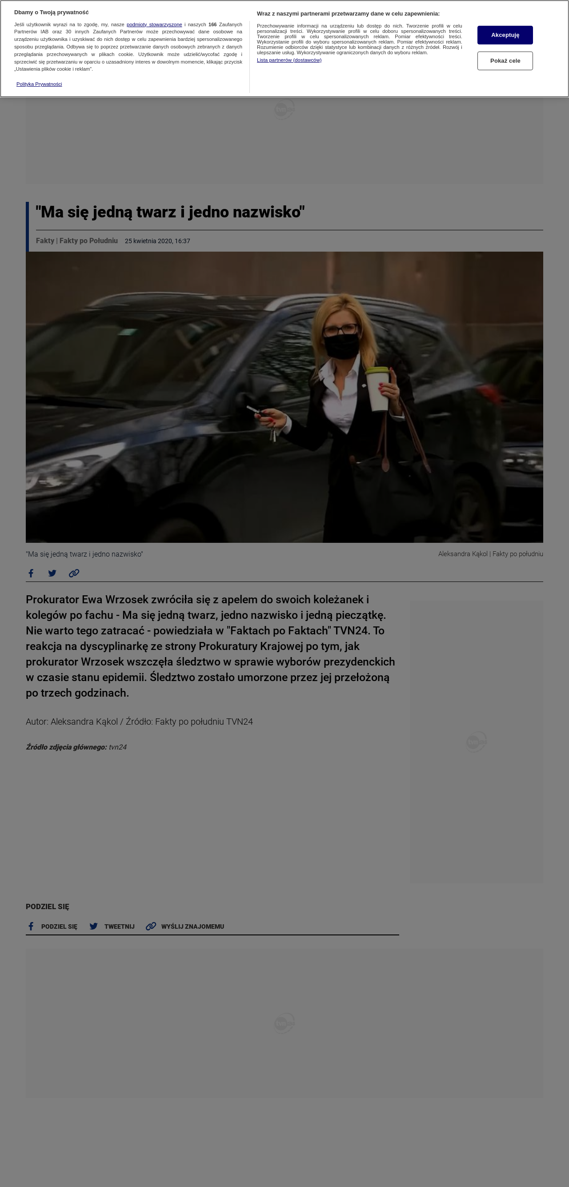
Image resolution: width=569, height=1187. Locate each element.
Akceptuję (505, 35)
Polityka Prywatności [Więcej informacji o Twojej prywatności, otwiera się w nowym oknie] (39, 84)
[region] (284, 48)
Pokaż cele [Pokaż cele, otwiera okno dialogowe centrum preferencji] (505, 60)
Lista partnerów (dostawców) (289, 60)
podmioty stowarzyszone (154, 24)
